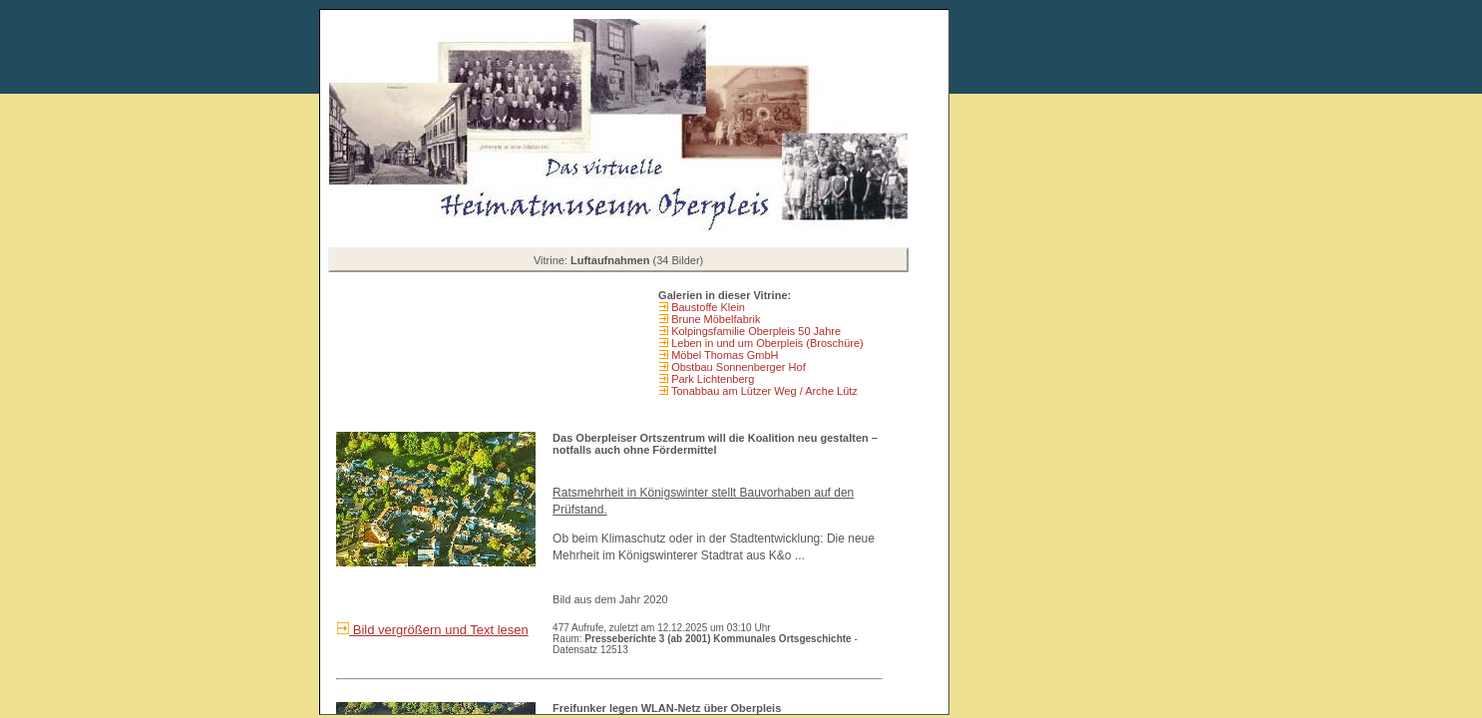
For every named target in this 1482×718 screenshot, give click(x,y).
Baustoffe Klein (706, 307)
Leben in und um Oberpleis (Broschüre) (766, 343)
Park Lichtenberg (711, 379)
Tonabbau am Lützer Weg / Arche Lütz (763, 391)
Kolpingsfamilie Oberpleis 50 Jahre (754, 331)
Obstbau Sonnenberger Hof (737, 367)
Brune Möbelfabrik (714, 319)
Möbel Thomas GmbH (723, 355)
